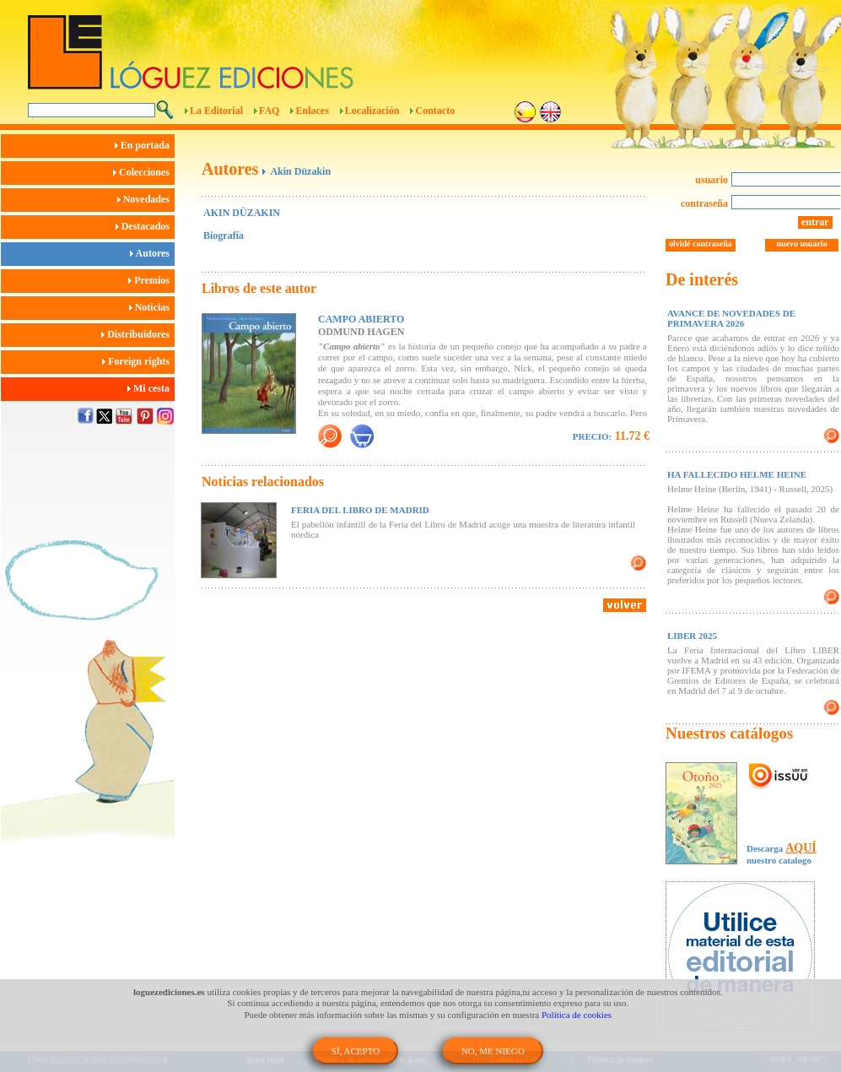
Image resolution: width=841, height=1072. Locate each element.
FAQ (269, 110)
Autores (152, 253)
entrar (815, 222)
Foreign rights (138, 361)
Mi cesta (151, 388)
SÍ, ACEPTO (356, 1051)
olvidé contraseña (700, 243)
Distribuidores (138, 334)
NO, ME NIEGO (493, 1051)
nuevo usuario (801, 243)
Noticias (152, 307)
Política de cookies (577, 1015)
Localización (372, 110)
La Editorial (216, 110)
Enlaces (311, 110)
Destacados (145, 226)
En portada (145, 145)
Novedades (146, 199)
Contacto (435, 110)
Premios (151, 280)
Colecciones (144, 172)
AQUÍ (801, 848)
